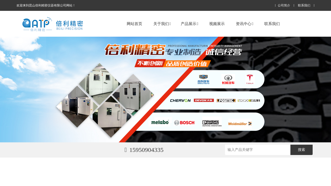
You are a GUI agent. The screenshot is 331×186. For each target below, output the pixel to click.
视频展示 (217, 23)
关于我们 (162, 23)
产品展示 (189, 23)
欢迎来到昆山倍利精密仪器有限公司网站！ (46, 5)
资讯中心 (244, 23)
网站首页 (134, 23)
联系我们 (304, 5)
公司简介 (284, 5)
